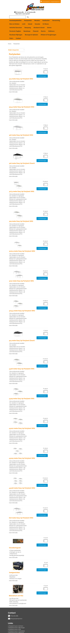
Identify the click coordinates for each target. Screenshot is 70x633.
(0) (45, 1)
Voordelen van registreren (44, 624)
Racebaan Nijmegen (15, 33)
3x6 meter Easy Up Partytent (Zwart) (40, 154)
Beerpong (28, 26)
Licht (23, 22)
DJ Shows (46, 22)
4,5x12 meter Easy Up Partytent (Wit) (40, 417)
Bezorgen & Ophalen (31, 33)
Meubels (37, 19)
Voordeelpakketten (15, 19)
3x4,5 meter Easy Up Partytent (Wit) (39, 98)
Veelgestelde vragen (42, 622)
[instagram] (60, 632)
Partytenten (28, 19)
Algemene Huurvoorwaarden (17, 620)
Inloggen (53, 1)
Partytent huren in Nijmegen (44, 610)
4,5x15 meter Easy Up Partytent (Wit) (40, 447)
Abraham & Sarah (39, 26)
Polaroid (35, 29)
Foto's (11, 36)
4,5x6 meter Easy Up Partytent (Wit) (39, 358)
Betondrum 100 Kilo (34, 583)
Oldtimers (51, 29)
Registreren (57, 1)
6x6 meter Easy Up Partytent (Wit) (39, 506)
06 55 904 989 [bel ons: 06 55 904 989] (14, 603)
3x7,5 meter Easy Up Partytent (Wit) (39, 182)
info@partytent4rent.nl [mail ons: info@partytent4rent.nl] (16, 606)
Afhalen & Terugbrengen (48, 33)
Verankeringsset (33, 536)
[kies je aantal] (60, 63)
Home (9, 42)
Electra (43, 29)
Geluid (30, 22)
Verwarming (56, 19)
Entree (49, 26)
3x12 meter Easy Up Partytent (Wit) (39, 271)
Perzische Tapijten (15, 29)
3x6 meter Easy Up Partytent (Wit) (39, 126)
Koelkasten (46, 19)
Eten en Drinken (14, 22)
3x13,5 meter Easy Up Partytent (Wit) (40, 300)
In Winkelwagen (56, 67)
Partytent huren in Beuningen (45, 605)
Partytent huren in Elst (43, 607)
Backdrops (27, 29)
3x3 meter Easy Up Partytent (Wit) (39, 70)
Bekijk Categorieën (16, 48)
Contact (18, 36)
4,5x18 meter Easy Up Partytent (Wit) (40, 476)
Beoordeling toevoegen (43, 620)
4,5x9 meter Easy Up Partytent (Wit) (39, 388)
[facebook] (54, 632)
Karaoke (37, 22)
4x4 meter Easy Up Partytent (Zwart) (40, 330)
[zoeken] (59, 15)
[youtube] (57, 632)
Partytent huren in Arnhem (44, 603)
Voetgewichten (32, 560)
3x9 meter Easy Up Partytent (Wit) (39, 212)
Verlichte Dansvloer (15, 26)
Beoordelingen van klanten (44, 619)
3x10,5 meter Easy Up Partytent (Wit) (40, 241)
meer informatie (31, 83)
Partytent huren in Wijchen (44, 612)
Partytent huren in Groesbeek (45, 608)
